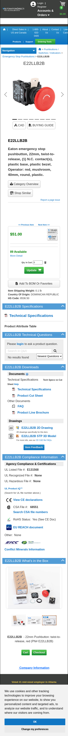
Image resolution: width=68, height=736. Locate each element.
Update (31, 270)
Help (16, 384)
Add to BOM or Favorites (34, 283)
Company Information (34, 667)
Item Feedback (34, 447)
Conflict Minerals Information (25, 549)
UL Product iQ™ (14, 488)
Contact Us (55, 31)
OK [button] (35, 721)
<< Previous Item (26, 225)
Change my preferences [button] (34, 729)
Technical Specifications (29, 315)
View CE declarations (28, 499)
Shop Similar (20, 193)
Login (40, 3)
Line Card (65, 31)
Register (41, 6)
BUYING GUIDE (41, 125)
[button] (5, 94)
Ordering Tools (45, 42)
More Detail (16, 255)
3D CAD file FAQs (43, 440)
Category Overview (24, 184)
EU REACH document (28, 527)
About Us (45, 31)
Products (17, 42)
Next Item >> (44, 225)
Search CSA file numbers (30, 512)
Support (30, 42)
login (20, 343)
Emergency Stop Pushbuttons (18, 56)
